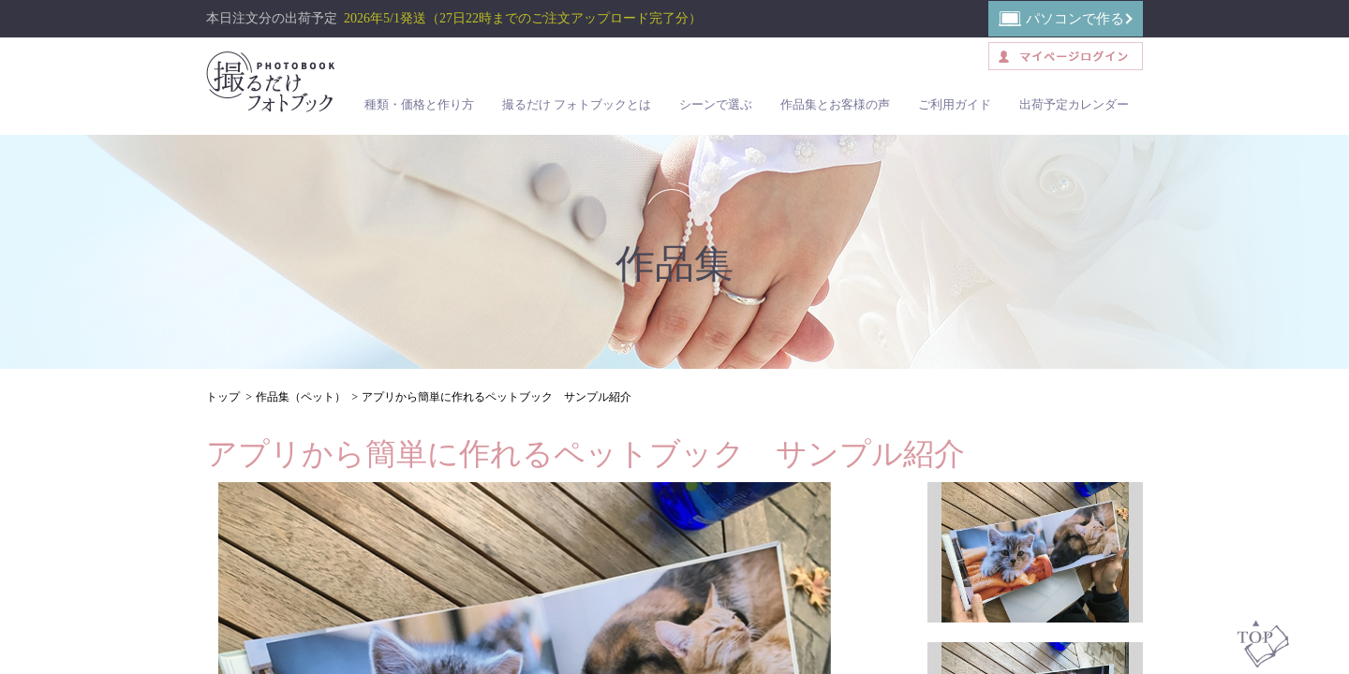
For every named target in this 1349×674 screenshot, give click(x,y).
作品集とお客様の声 (835, 104)
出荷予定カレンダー (1074, 104)
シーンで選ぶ (715, 104)
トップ (223, 396)
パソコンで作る (1075, 18)
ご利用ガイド (954, 104)
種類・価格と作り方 (419, 104)
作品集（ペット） (301, 396)
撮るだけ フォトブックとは (576, 104)
